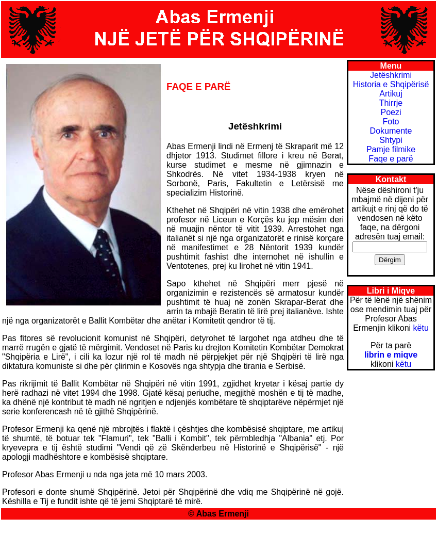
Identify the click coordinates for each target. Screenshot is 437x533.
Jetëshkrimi (391, 75)
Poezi (390, 112)
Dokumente (391, 130)
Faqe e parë (390, 158)
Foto (390, 121)
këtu (421, 328)
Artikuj (390, 93)
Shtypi (390, 140)
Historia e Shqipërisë (391, 84)
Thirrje (390, 103)
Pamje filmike (390, 149)
